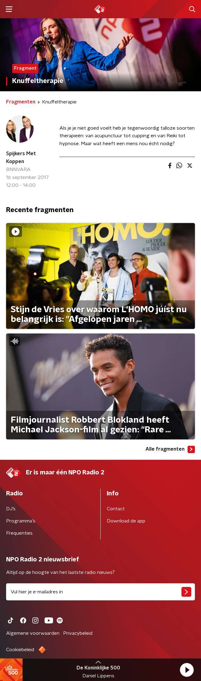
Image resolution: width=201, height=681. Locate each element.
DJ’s (11, 508)
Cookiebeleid (20, 649)
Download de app (126, 521)
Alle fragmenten (170, 449)
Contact (116, 508)
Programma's (20, 521)
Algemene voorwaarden (32, 633)
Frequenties (19, 533)
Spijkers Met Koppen (21, 157)
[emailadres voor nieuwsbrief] (100, 591)
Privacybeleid (77, 633)
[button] (186, 669)
